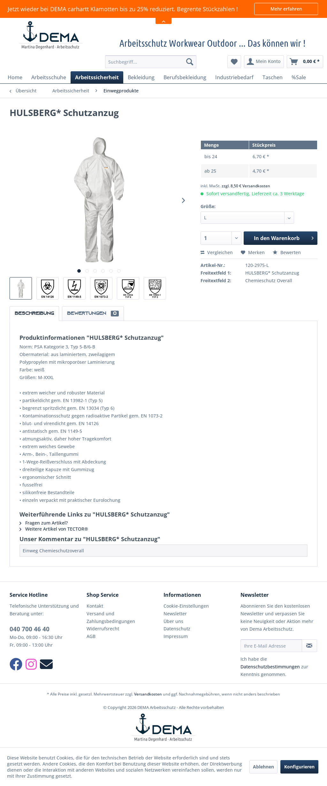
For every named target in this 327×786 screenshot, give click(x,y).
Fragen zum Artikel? (43, 523)
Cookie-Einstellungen (186, 606)
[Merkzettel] (234, 61)
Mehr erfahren (286, 9)
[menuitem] (151, 61)
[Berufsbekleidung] (185, 77)
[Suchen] (189, 61)
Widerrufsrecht (103, 629)
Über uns (173, 621)
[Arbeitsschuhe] (49, 77)
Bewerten (287, 252)
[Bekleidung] (141, 77)
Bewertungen (93, 313)
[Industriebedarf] (234, 77)
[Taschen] (272, 77)
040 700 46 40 (29, 629)
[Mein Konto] (264, 61)
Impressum (176, 636)
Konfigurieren (299, 767)
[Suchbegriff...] (151, 61)
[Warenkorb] (305, 61)
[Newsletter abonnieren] (309, 645)
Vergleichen (217, 252)
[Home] (15, 77)
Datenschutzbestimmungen (270, 667)
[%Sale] (298, 77)
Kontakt (95, 606)
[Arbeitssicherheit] (97, 77)
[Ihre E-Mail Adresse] (271, 645)
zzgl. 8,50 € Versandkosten (246, 186)
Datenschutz (177, 629)
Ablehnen (263, 767)
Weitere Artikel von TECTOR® (53, 529)
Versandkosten (148, 694)
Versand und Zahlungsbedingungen (111, 617)
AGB (91, 636)
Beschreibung (34, 313)
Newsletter (175, 614)
